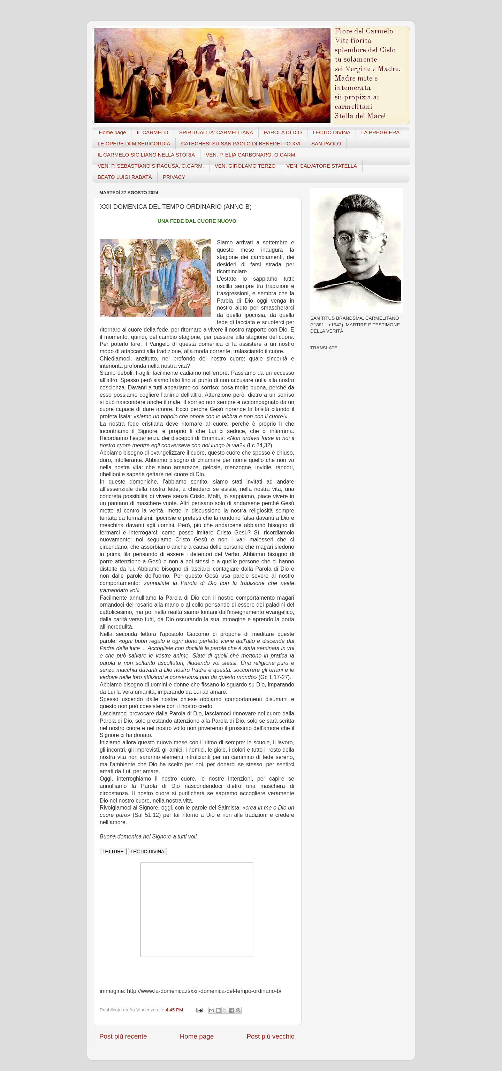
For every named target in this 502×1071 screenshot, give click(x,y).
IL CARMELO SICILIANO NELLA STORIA (146, 155)
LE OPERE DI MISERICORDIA (134, 143)
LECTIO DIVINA (331, 132)
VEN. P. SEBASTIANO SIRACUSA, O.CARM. (151, 166)
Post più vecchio (270, 1036)
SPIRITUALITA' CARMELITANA (216, 132)
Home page (112, 132)
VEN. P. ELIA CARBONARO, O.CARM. (251, 155)
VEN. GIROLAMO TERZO (245, 166)
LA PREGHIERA (380, 132)
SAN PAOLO (326, 143)
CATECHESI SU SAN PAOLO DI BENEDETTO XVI (241, 143)
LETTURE (113, 851)
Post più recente (123, 1036)
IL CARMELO (152, 132)
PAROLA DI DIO (283, 132)
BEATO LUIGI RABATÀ (125, 177)
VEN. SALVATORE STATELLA (322, 166)
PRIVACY (174, 177)
